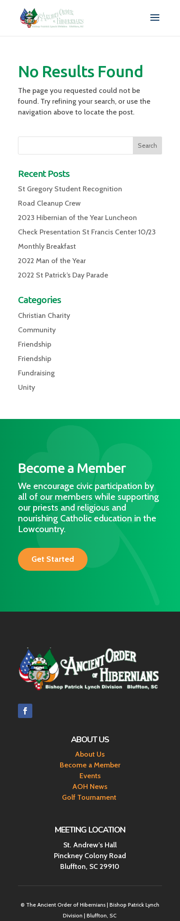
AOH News (89, 786)
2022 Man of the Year (52, 260)
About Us (90, 754)
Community (37, 330)
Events (90, 775)
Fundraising (36, 373)
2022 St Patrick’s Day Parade (63, 275)
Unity (26, 387)
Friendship (34, 344)
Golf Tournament (90, 797)
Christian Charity (44, 315)
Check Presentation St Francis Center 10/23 (87, 232)
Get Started (52, 559)
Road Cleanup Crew (49, 203)
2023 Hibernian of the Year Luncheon (77, 217)
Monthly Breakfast (47, 246)
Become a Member (90, 765)
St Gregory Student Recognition (70, 189)
